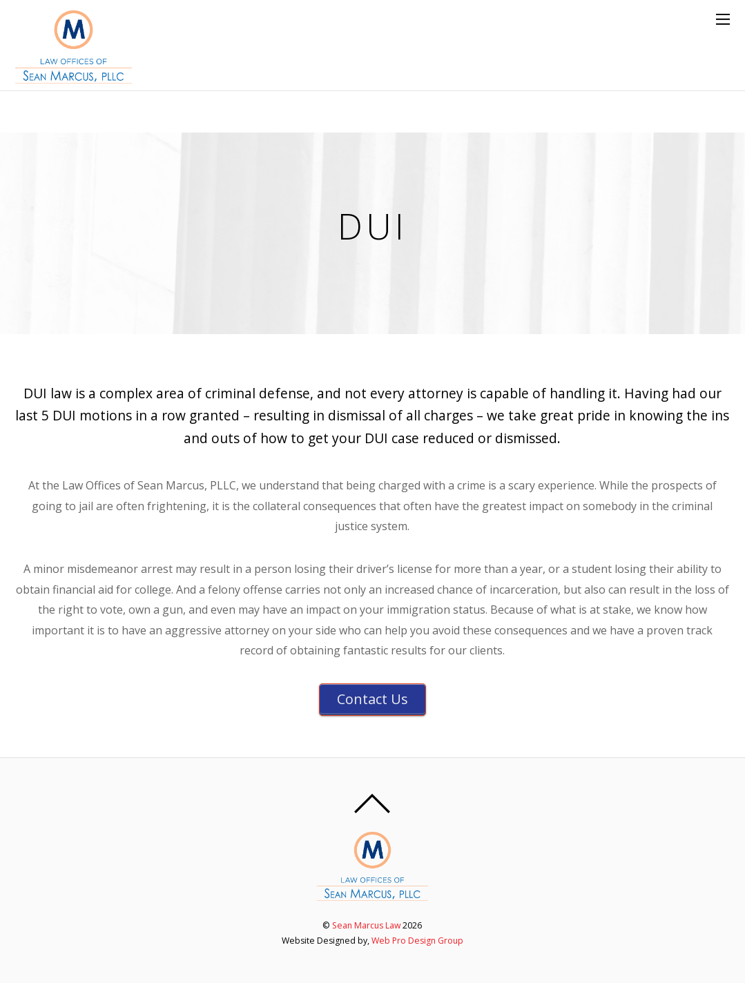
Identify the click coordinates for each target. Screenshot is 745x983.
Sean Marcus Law (366, 925)
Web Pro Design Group (417, 940)
